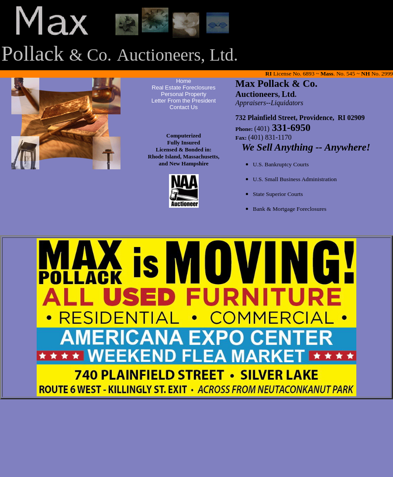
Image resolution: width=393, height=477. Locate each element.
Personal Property (183, 94)
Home (183, 81)
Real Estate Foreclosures (184, 87)
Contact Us (183, 107)
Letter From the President (184, 100)
